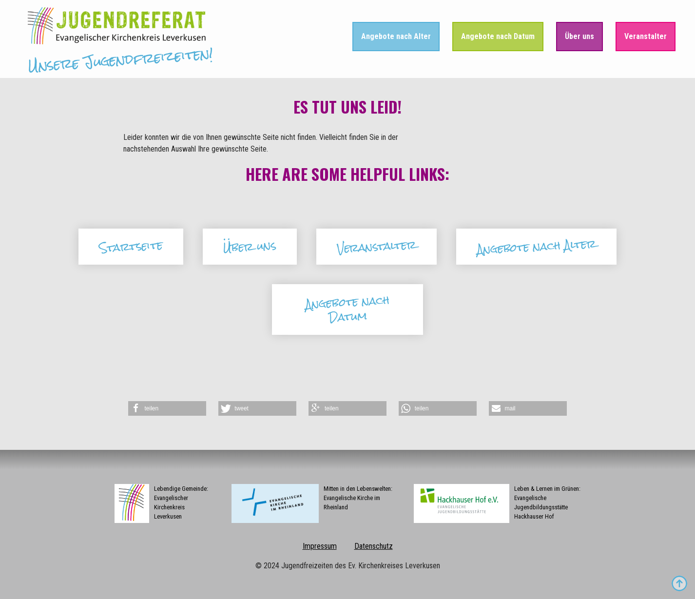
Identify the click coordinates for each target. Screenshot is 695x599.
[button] (167, 408)
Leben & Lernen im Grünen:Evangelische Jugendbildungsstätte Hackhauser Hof (497, 503)
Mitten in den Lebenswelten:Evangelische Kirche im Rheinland (312, 503)
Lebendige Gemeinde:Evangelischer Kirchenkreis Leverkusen (161, 503)
